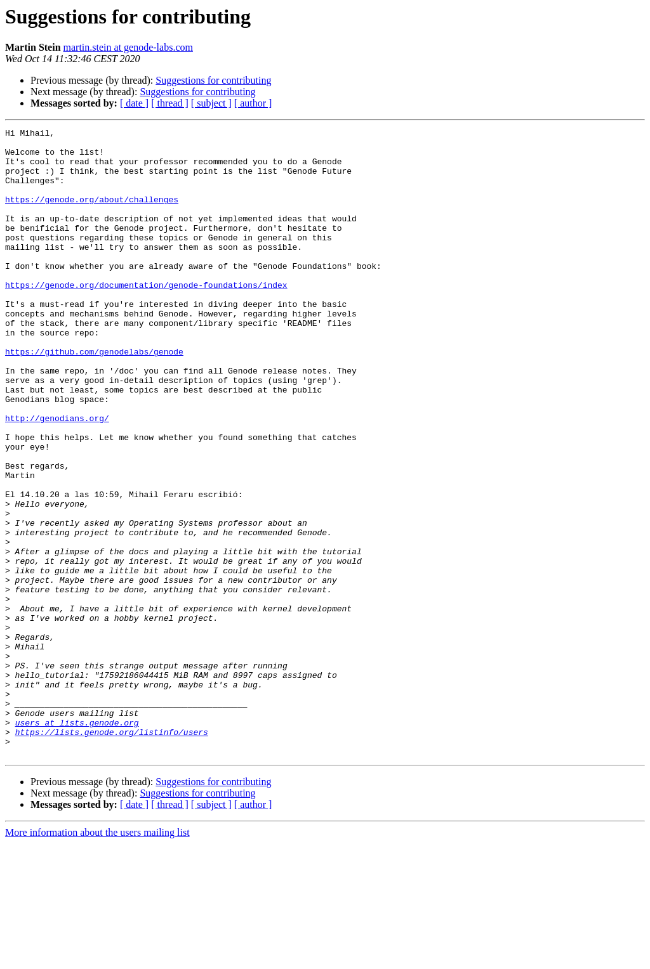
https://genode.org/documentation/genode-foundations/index (146, 317)
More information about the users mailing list (97, 958)
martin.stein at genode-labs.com (128, 47)
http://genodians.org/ (57, 477)
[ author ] (253, 103)
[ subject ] (211, 103)
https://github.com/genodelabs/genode (94, 397)
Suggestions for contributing (213, 80)
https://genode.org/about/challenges (91, 214)
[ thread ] (170, 103)
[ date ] (134, 103)
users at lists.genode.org (77, 842)
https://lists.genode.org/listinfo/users (111, 853)
